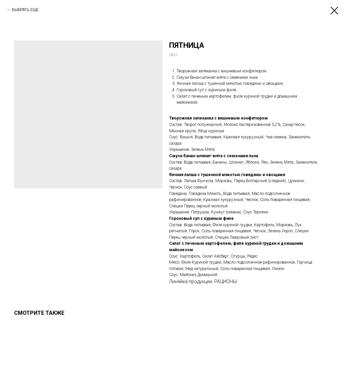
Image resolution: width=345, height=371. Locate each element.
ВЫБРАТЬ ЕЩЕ (25, 9)
